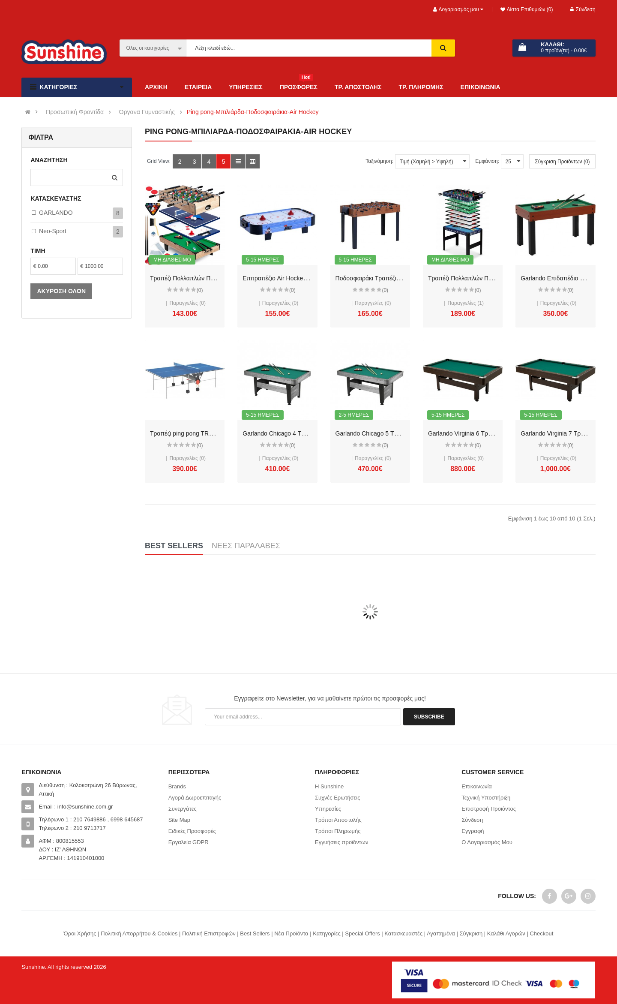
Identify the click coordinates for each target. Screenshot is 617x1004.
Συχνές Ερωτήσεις (337, 797)
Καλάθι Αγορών (506, 933)
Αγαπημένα (441, 933)
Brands (177, 786)
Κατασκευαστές (403, 933)
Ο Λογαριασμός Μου (486, 842)
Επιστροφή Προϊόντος (488, 809)
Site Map (179, 820)
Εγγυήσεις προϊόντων (341, 842)
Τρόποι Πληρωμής (338, 831)
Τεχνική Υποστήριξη (485, 797)
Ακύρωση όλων (61, 291)
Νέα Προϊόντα (291, 933)
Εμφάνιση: (487, 161)
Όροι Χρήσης (80, 933)
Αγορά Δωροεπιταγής (195, 797)
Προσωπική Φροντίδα (75, 112)
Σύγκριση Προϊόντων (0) (562, 162)
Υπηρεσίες (328, 809)
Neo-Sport (52, 231)
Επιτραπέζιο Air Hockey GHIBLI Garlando (298, 278)
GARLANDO (56, 212)
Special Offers (362, 933)
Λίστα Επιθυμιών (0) (529, 9)
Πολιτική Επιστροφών (209, 933)
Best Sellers (255, 933)
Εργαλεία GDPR (188, 842)
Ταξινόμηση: (379, 161)
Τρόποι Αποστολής (338, 820)
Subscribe (429, 717)
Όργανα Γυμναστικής (147, 112)
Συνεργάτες (182, 809)
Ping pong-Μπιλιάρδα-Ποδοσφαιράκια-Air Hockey (253, 112)
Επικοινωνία (476, 786)
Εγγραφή (472, 831)
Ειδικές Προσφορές (192, 831)
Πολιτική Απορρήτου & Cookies (139, 933)
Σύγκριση (470, 933)
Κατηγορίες (326, 933)
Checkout (541, 933)
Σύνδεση (583, 9)
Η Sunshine (329, 786)
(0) (200, 290)
